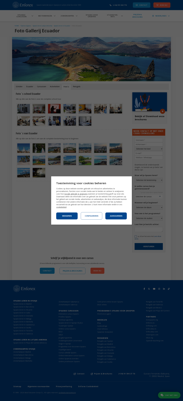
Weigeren (67, 216)
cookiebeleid (61, 207)
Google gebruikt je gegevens (76, 194)
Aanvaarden (116, 216)
